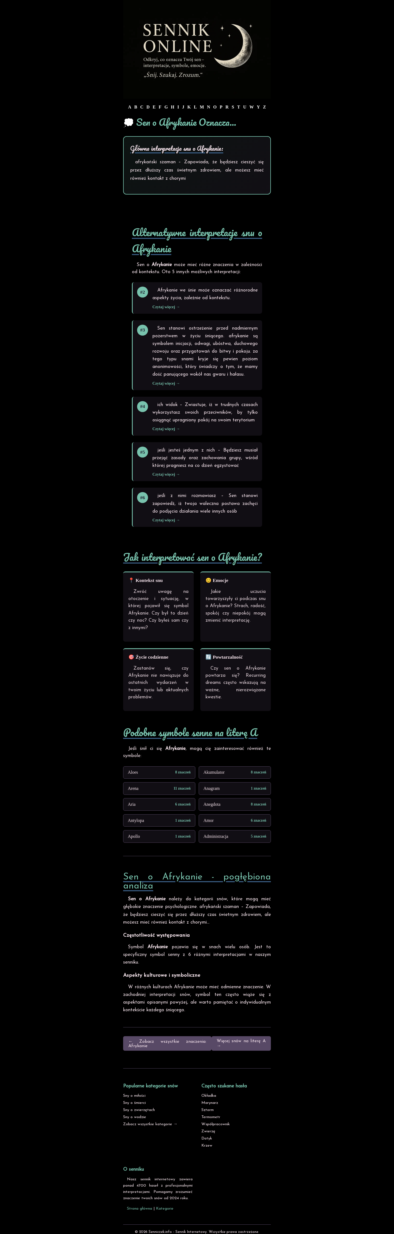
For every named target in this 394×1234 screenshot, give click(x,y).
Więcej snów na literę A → (241, 1043)
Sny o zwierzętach (139, 1110)
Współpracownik (215, 1124)
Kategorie (164, 1209)
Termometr (210, 1117)
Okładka (208, 1096)
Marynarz (209, 1103)
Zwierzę (208, 1131)
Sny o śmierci (134, 1103)
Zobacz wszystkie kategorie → (150, 1124)
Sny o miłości (134, 1096)
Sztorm (207, 1110)
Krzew (206, 1146)
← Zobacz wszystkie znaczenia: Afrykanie (167, 1043)
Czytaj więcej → (166, 307)
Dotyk (206, 1138)
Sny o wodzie (134, 1117)
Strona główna (139, 1209)
